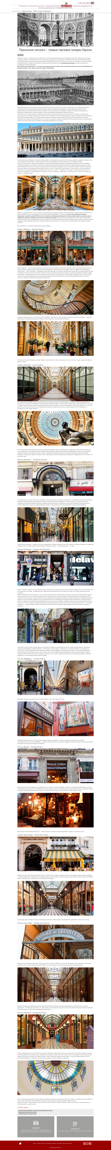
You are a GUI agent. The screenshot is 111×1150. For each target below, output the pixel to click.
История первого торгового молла (27, 1113)
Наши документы (48, 1143)
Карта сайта (59, 1143)
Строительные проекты (67, 1143)
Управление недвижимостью (82, 6)
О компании (23, 6)
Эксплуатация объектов (47, 8)
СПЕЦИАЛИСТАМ (62, 8)
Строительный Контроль (36, 6)
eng (92, 3)
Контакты (38, 1143)
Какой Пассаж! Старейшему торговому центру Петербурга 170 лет (35, 1110)
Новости (19, 11)
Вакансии (54, 1143)
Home (70, 8)
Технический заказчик (53, 6)
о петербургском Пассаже (67, 63)
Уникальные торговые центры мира (27, 1112)
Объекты (43, 1143)
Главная (14, 11)
